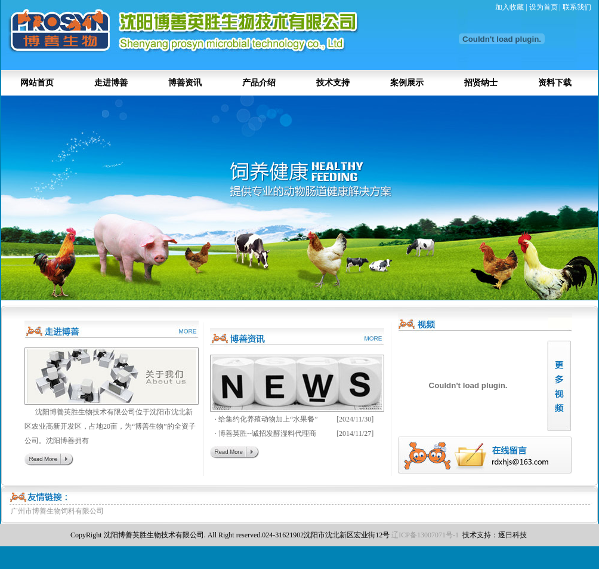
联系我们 (577, 7)
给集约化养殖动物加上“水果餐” (268, 419)
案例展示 (407, 82)
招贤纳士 (481, 82)
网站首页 (37, 82)
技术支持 (333, 82)
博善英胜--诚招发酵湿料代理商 (267, 433)
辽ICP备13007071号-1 (425, 535)
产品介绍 (259, 82)
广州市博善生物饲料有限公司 (57, 511)
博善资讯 (185, 82)
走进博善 (111, 82)
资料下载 (555, 82)
